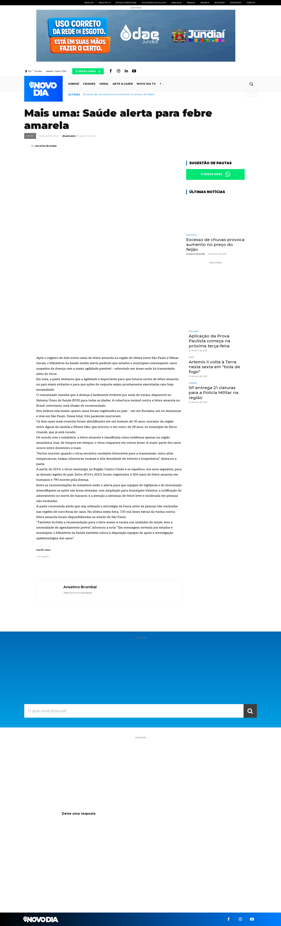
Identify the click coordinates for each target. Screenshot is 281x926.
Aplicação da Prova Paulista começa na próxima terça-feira (209, 341)
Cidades (193, 383)
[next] (254, 94)
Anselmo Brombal (46, 146)
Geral (191, 357)
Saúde (30, 136)
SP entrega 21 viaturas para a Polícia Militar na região (213, 392)
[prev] (248, 94)
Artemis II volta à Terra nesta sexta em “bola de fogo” (214, 366)
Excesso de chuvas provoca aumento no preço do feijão (119, 94)
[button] (251, 84)
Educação (194, 331)
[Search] (250, 711)
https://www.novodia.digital (77, 592)
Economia (191, 235)
